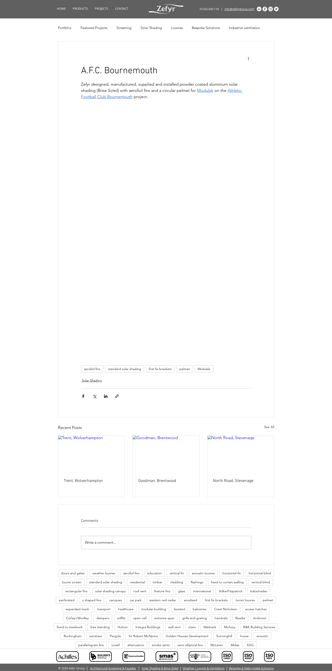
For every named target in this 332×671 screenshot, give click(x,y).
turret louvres (245, 600)
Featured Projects (94, 28)
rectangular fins (76, 591)
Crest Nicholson (225, 609)
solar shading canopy (110, 591)
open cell (140, 618)
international (202, 591)
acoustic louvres (203, 573)
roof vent (139, 591)
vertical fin (177, 573)
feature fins (162, 591)
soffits (121, 618)
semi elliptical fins (190, 645)
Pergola (115, 636)
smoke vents (161, 645)
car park (135, 600)
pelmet (184, 369)
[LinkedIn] (259, 9)
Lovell (116, 645)
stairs (192, 627)
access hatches (256, 609)
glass (181, 591)
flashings (197, 582)
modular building (153, 609)
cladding (176, 582)
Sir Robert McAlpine (143, 636)
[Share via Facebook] (83, 396)
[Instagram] (270, 9)
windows (95, 636)
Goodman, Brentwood (157, 480)
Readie (240, 618)
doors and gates (73, 573)
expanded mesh (77, 609)
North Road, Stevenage (233, 480)
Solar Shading (151, 28)
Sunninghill (224, 636)
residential (137, 582)
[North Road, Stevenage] (241, 454)
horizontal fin (231, 573)
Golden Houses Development (187, 636)
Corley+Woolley (77, 618)
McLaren (217, 645)
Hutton (123, 627)
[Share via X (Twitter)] (94, 396)
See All (269, 427)
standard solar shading (124, 369)
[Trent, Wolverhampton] (91, 454)
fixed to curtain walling (227, 582)
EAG (250, 645)
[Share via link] (117, 396)
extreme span (164, 618)
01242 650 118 (209, 9)
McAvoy (229, 627)
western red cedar (162, 600)
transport (103, 609)
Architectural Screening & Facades (113, 668)
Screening (123, 28)
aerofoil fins (92, 369)
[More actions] (248, 58)
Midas (235, 645)
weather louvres (103, 573)
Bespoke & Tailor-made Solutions (251, 668)
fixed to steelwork (70, 627)
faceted (179, 609)
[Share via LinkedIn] (106, 396)
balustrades (258, 591)
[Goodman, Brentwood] (166, 454)
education (154, 573)
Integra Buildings (148, 627)
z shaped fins (91, 600)
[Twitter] (276, 9)
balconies (199, 609)
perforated (67, 600)
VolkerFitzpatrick (231, 591)
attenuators (135, 645)
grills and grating (194, 618)
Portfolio (64, 28)
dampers (102, 618)
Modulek (204, 369)
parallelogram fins (91, 645)
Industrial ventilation (244, 28)
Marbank (210, 627)
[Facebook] (265, 9)
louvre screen (71, 582)
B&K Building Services (259, 627)
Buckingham (73, 636)
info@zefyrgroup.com (239, 9)
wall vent (174, 627)
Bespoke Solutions (206, 28)
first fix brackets (160, 369)
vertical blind (260, 582)
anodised (190, 600)
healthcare (125, 609)
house (244, 636)
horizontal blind (260, 573)
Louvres (177, 28)
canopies (115, 600)
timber (157, 582)
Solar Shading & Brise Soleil (160, 668)
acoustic (262, 636)
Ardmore (259, 618)
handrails (221, 618)
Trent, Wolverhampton (83, 480)
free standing (100, 627)
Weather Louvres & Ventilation (204, 668)
